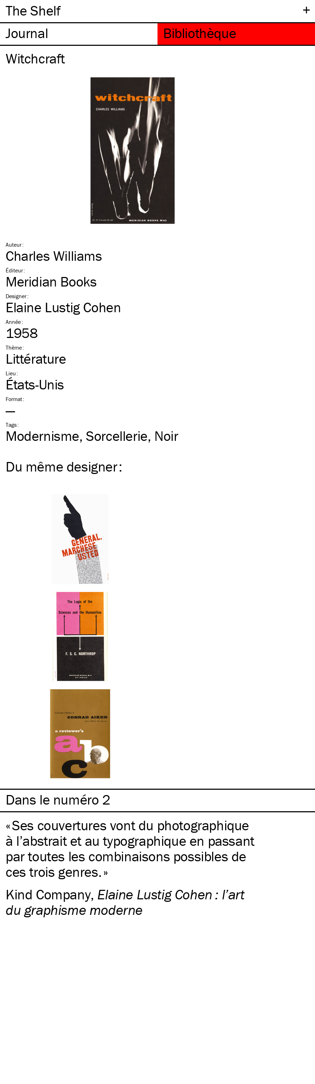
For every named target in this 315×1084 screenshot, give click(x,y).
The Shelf (33, 10)
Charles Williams (54, 255)
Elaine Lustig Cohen (63, 307)
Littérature (36, 358)
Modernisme (42, 435)
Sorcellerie (117, 435)
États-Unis (35, 384)
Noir (166, 435)
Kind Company (48, 894)
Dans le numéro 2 (58, 799)
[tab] (79, 34)
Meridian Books (51, 281)
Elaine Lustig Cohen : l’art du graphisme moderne (125, 902)
